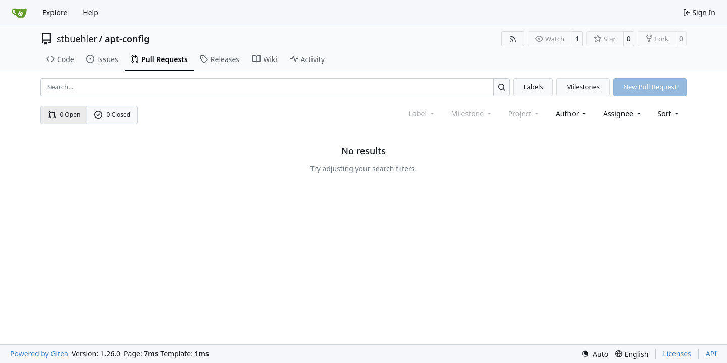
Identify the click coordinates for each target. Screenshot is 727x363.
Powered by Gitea (39, 353)
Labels (533, 86)
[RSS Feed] (513, 38)
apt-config (127, 39)
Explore (54, 12)
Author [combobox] (572, 113)
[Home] (19, 13)
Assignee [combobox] (622, 113)
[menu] (669, 113)
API (711, 353)
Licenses (677, 353)
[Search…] (501, 87)
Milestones (583, 86)
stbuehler (77, 39)
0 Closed (112, 114)
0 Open (64, 114)
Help (90, 12)
